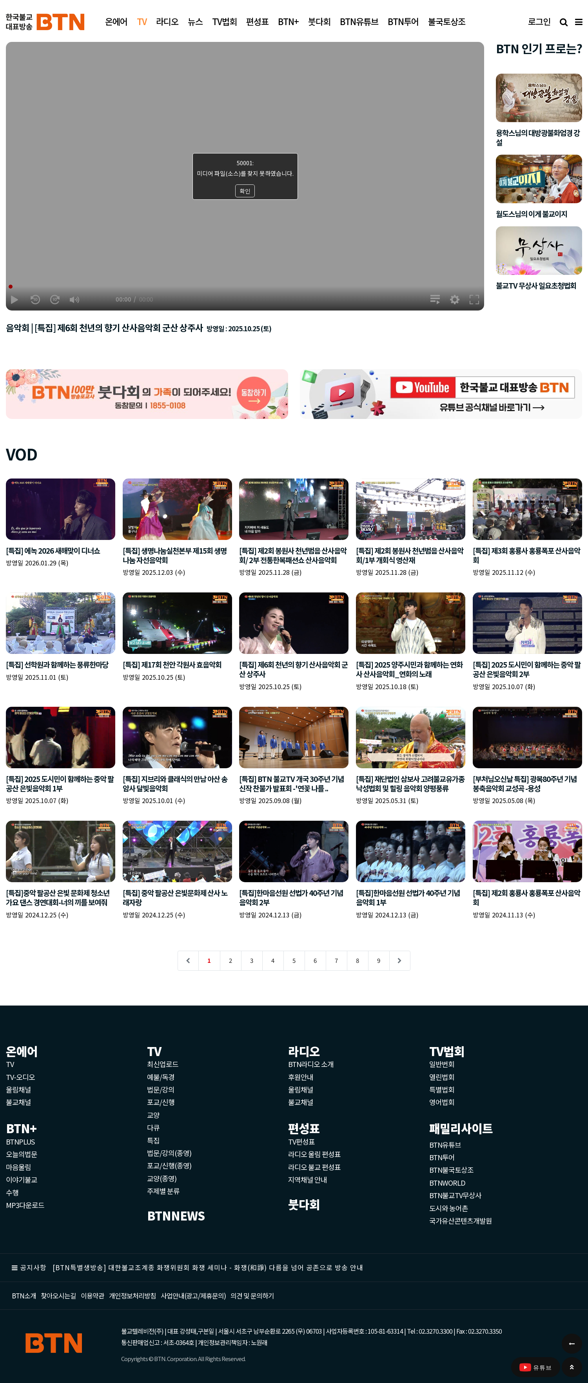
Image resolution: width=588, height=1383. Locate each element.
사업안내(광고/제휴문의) (193, 1295)
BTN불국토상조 (451, 1170)
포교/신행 (160, 1102)
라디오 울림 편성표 (314, 1154)
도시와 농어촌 (448, 1208)
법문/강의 (160, 1089)
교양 (153, 1115)
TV (10, 1064)
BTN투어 (442, 1157)
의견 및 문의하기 (252, 1295)
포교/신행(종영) (169, 1165)
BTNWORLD (447, 1182)
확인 (245, 191)
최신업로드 (162, 1064)
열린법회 (441, 1077)
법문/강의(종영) (169, 1153)
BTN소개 (24, 1295)
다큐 (153, 1127)
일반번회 (441, 1064)
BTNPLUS (20, 1141)
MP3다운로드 (25, 1205)
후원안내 (300, 1077)
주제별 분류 (163, 1191)
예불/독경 (160, 1077)
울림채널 (18, 1089)
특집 (153, 1140)
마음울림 (18, 1167)
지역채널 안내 (307, 1179)
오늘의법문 (21, 1154)
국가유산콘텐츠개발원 (460, 1220)
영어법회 (441, 1102)
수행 (12, 1192)
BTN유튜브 (445, 1144)
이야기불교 (21, 1179)
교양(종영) (161, 1178)
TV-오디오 (20, 1077)
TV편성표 (301, 1141)
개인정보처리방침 (132, 1295)
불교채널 (18, 1102)
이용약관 (92, 1295)
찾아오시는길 (58, 1295)
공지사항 (33, 1267)
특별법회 (441, 1089)
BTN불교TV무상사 (455, 1195)
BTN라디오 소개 (311, 1064)
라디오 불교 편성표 (314, 1167)
